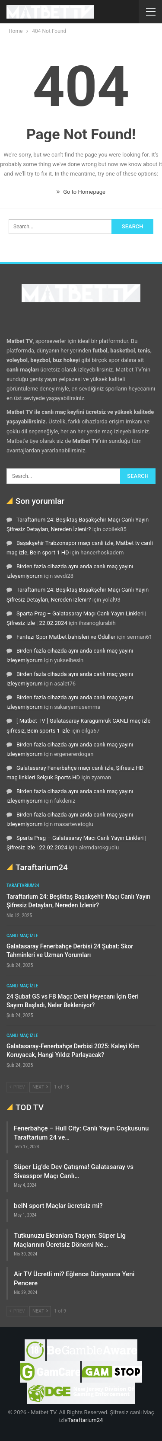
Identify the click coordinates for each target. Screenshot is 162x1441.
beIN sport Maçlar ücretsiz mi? (58, 1206)
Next (40, 1087)
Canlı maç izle (22, 935)
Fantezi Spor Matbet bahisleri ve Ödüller (65, 637)
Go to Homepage (81, 192)
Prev (17, 1087)
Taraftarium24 (22, 885)
